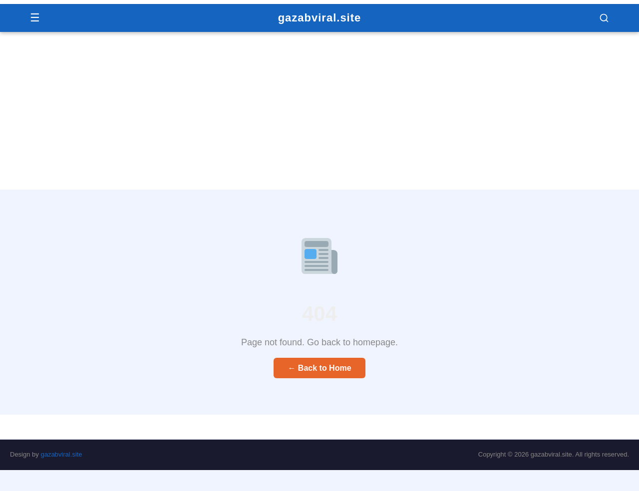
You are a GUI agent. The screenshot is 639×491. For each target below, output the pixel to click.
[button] (604, 18)
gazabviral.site (319, 17)
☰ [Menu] (35, 17)
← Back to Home (319, 368)
